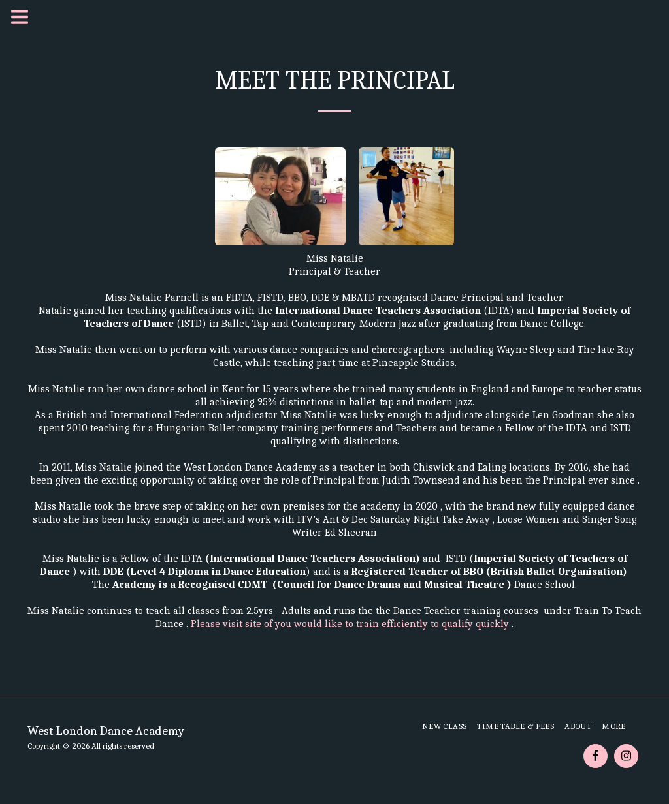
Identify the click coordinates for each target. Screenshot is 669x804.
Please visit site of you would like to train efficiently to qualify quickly (351, 624)
